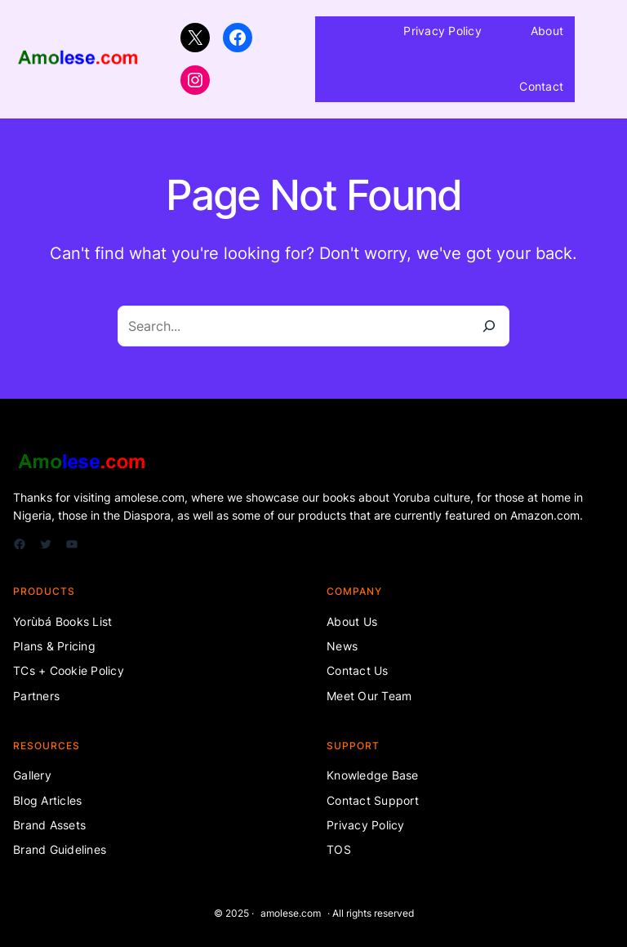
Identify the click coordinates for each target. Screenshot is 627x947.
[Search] (489, 326)
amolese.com (290, 913)
